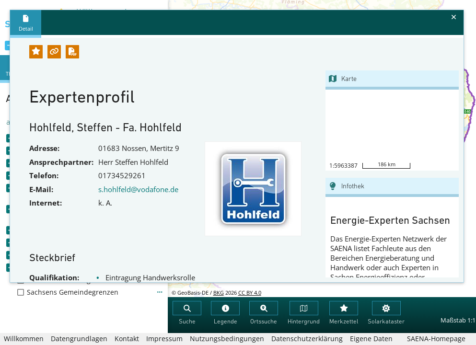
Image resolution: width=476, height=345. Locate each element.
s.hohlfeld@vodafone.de (138, 189)
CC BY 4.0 (249, 292)
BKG (218, 292)
